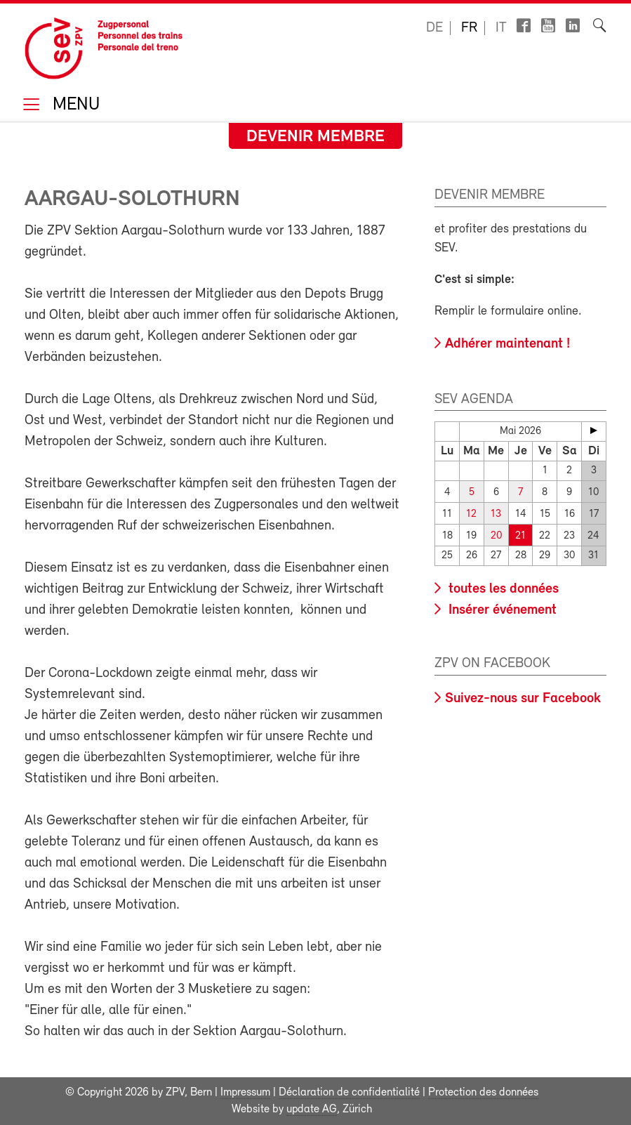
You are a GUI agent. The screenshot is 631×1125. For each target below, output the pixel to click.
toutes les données (502, 589)
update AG (311, 1109)
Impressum (245, 1092)
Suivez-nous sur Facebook (523, 699)
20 (496, 536)
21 (520, 536)
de (434, 28)
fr (469, 28)
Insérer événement (501, 610)
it (501, 28)
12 (471, 514)
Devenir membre (315, 137)
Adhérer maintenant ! (507, 344)
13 (496, 514)
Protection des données (483, 1092)
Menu (74, 106)
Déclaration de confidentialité (349, 1092)
